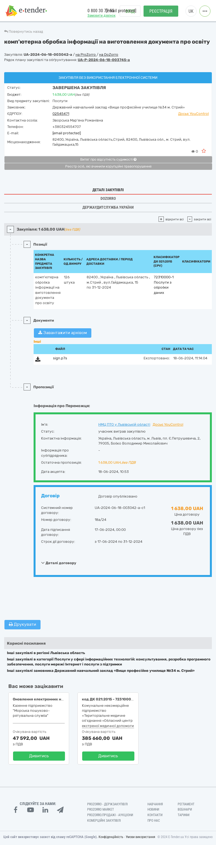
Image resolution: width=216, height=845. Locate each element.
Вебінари (185, 809)
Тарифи (183, 815)
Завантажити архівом (62, 332)
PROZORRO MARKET (100, 809)
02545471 (60, 114)
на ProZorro (86, 54)
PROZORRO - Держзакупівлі (107, 804)
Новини (153, 809)
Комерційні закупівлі (104, 821)
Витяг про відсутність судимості (108, 160)
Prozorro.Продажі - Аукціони (110, 815)
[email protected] (66, 133)
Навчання (155, 804)
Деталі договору (58, 563)
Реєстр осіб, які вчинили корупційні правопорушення (108, 166)
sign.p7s (60, 358)
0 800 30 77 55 (100, 10)
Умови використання (140, 837)
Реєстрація (160, 11)
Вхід (130, 11)
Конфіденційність (111, 837)
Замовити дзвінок (101, 15)
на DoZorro (108, 54)
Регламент (186, 804)
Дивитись (39, 755)
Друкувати (22, 624)
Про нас (153, 821)
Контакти (154, 815)
